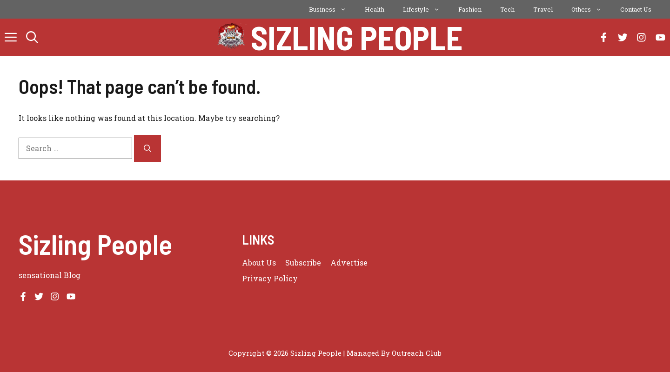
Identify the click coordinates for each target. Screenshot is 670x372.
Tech (507, 9)
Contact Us (635, 9)
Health (374, 9)
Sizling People (356, 37)
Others (591, 9)
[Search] (147, 148)
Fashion (470, 9)
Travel (543, 9)
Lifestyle (426, 9)
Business (332, 9)
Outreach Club (417, 353)
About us (259, 262)
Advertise (349, 262)
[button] (32, 37)
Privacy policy (270, 278)
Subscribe (303, 262)
